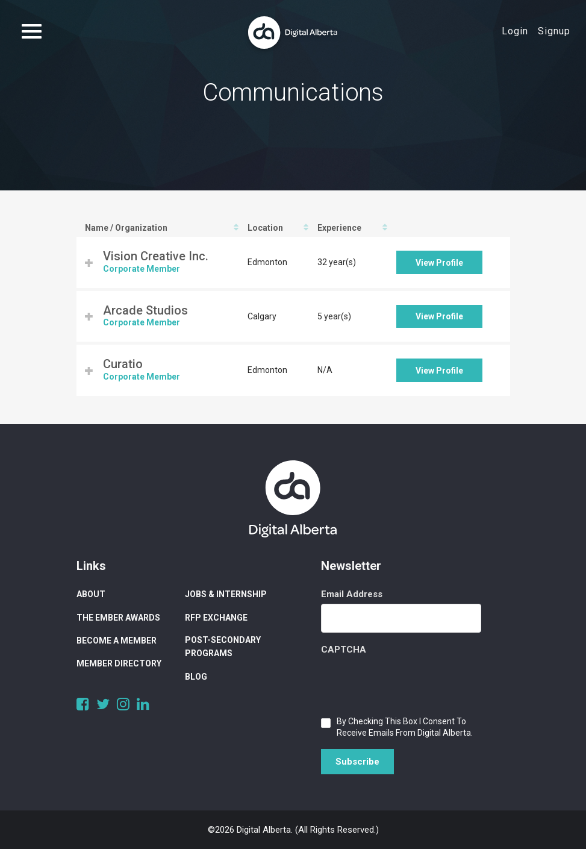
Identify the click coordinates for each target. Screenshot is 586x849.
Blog (196, 676)
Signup (554, 31)
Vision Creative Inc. (155, 256)
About (90, 594)
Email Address (351, 594)
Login (515, 31)
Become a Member (116, 640)
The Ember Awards (118, 617)
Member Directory (118, 663)
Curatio (123, 364)
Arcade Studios (145, 310)
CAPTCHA (343, 649)
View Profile (439, 263)
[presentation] (412, 682)
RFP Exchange (216, 617)
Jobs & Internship (226, 594)
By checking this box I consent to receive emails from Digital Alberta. (405, 727)
